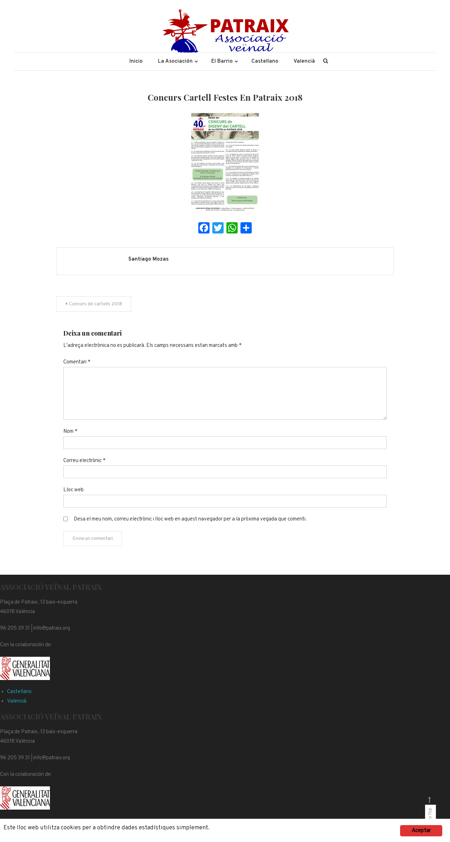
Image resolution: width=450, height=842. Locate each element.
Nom (70, 431)
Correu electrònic (84, 460)
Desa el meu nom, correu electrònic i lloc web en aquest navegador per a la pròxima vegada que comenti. (190, 519)
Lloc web (73, 490)
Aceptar (421, 830)
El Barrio (222, 61)
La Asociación (175, 61)
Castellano (264, 61)
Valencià (304, 61)
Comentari (76, 362)
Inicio (136, 61)
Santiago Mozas (148, 259)
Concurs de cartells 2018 (95, 304)
